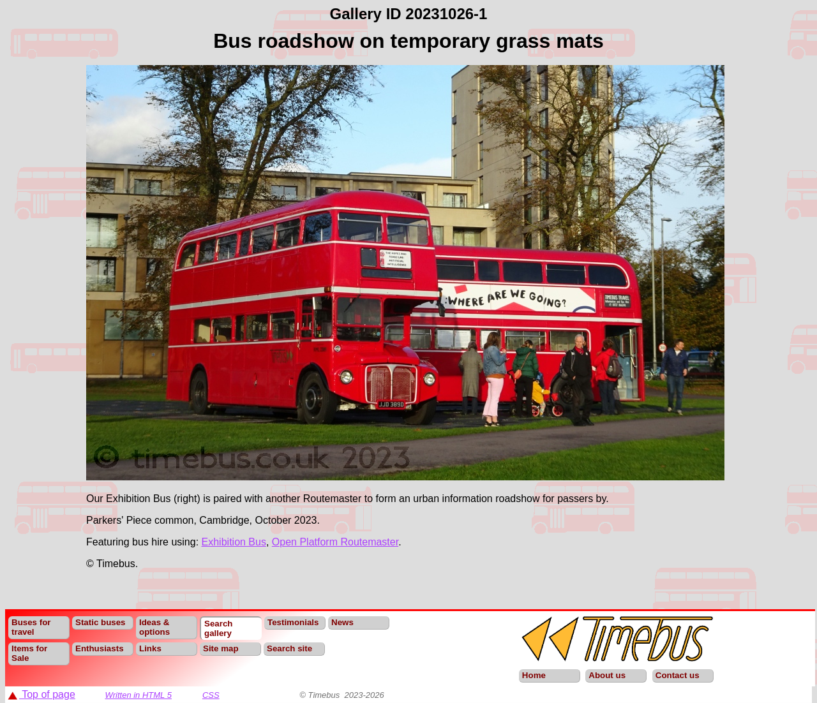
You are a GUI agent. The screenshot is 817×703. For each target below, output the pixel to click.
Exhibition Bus (234, 541)
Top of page (41, 694)
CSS (211, 695)
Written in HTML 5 (138, 695)
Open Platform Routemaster (335, 541)
